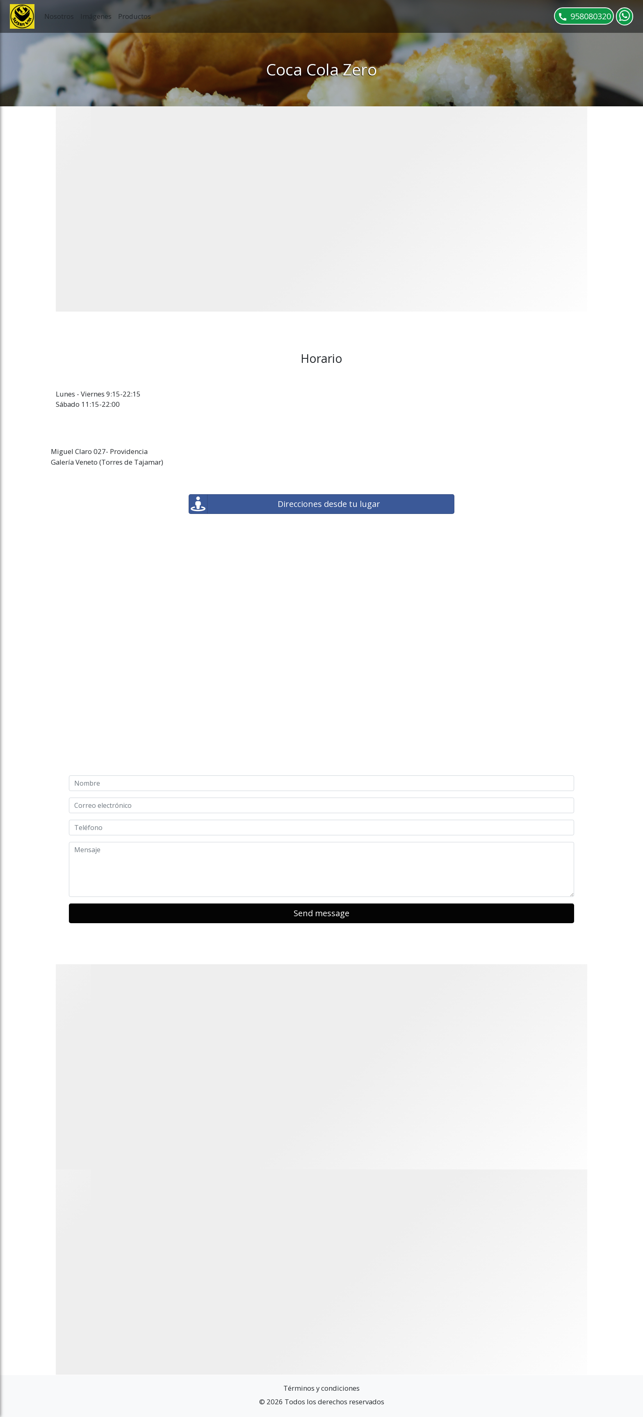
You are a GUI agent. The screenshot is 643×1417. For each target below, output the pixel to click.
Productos (134, 16)
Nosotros (59, 16)
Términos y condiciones (321, 1388)
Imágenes (96, 16)
